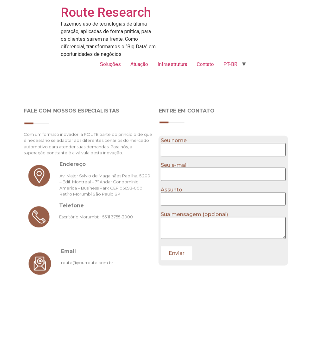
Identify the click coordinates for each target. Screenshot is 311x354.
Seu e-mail (223, 181)
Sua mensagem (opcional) (223, 237)
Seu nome (223, 156)
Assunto (223, 206)
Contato (205, 64)
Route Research (106, 12)
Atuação (139, 64)
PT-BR (230, 64)
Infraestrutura (172, 64)
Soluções (110, 64)
